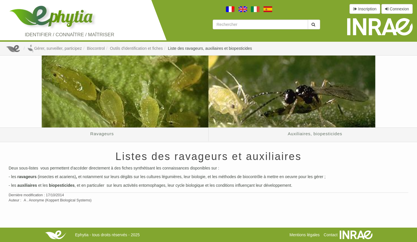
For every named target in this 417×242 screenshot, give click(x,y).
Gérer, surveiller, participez (54, 48)
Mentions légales (304, 235)
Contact (330, 235)
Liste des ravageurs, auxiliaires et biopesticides (210, 48)
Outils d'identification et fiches (136, 48)
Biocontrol (96, 48)
